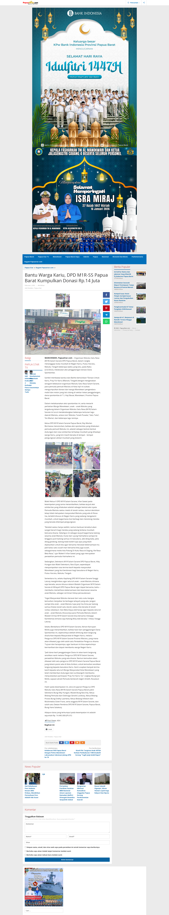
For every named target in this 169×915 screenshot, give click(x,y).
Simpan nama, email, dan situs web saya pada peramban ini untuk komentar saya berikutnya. (63, 847)
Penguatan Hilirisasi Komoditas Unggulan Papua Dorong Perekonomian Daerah (83, 793)
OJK (43, 774)
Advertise (117, 330)
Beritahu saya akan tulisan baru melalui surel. (44, 855)
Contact (137, 330)
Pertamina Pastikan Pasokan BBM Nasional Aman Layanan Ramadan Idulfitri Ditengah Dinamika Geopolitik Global (67, 793)
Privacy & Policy (128, 330)
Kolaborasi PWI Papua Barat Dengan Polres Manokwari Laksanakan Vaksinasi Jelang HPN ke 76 (58, 752)
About (134, 328)
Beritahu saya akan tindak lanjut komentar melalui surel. (49, 851)
